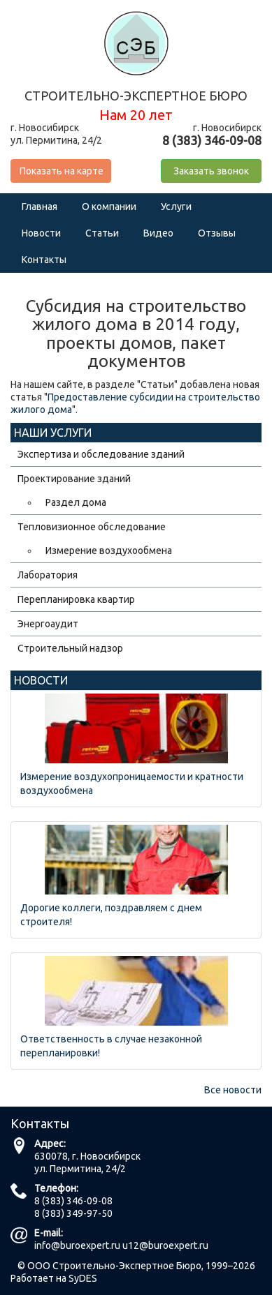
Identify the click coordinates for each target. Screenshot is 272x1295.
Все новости (233, 1089)
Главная (39, 206)
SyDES (83, 1278)
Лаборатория (47, 575)
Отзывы (217, 233)
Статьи (102, 233)
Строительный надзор (70, 648)
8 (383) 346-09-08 (73, 1200)
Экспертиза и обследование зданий (101, 454)
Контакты (44, 259)
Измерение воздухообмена (108, 550)
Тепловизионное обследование (91, 526)
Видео (158, 233)
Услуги (176, 206)
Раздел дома (75, 502)
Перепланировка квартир (76, 599)
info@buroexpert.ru (77, 1245)
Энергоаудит (47, 623)
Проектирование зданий (74, 478)
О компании (109, 206)
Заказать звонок (211, 171)
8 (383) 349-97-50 (73, 1213)
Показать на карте (61, 171)
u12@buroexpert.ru (165, 1245)
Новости (41, 233)
